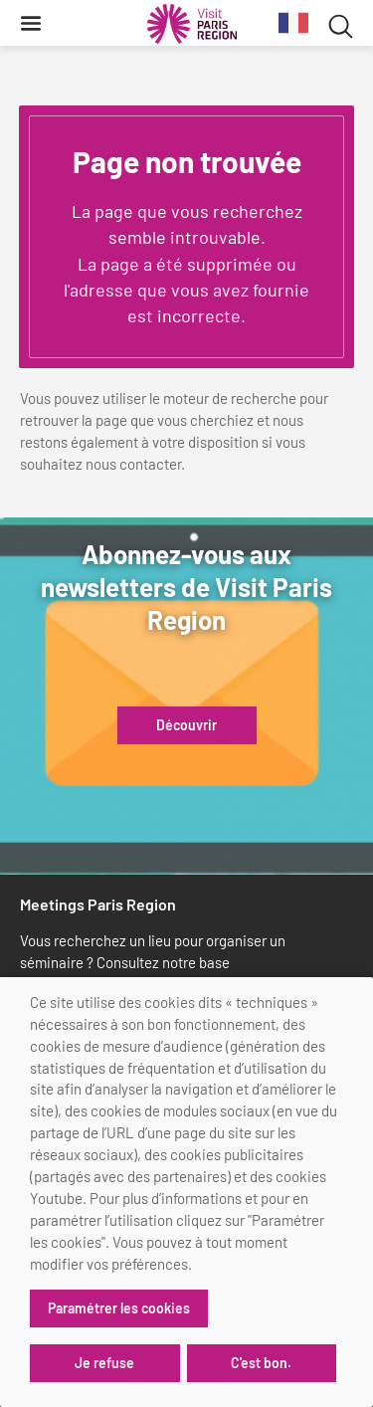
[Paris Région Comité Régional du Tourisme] (192, 24)
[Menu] (31, 23)
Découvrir (186, 725)
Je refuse (104, 1362)
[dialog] (186, 1192)
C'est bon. (261, 1362)
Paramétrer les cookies (119, 1308)
